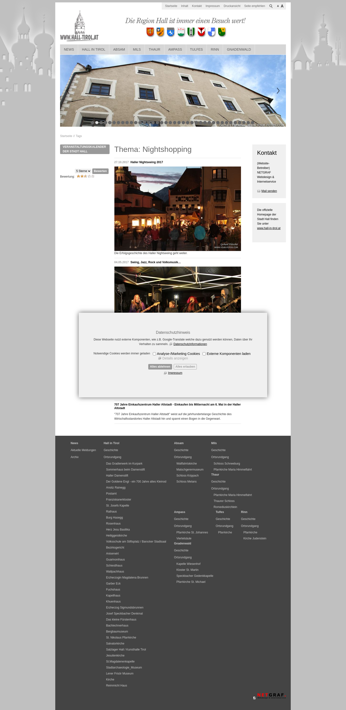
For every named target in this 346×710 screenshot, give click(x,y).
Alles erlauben (185, 366)
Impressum (175, 373)
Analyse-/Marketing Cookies (178, 354)
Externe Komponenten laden (228, 354)
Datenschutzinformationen (190, 344)
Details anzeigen (175, 358)
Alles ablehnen (160, 366)
